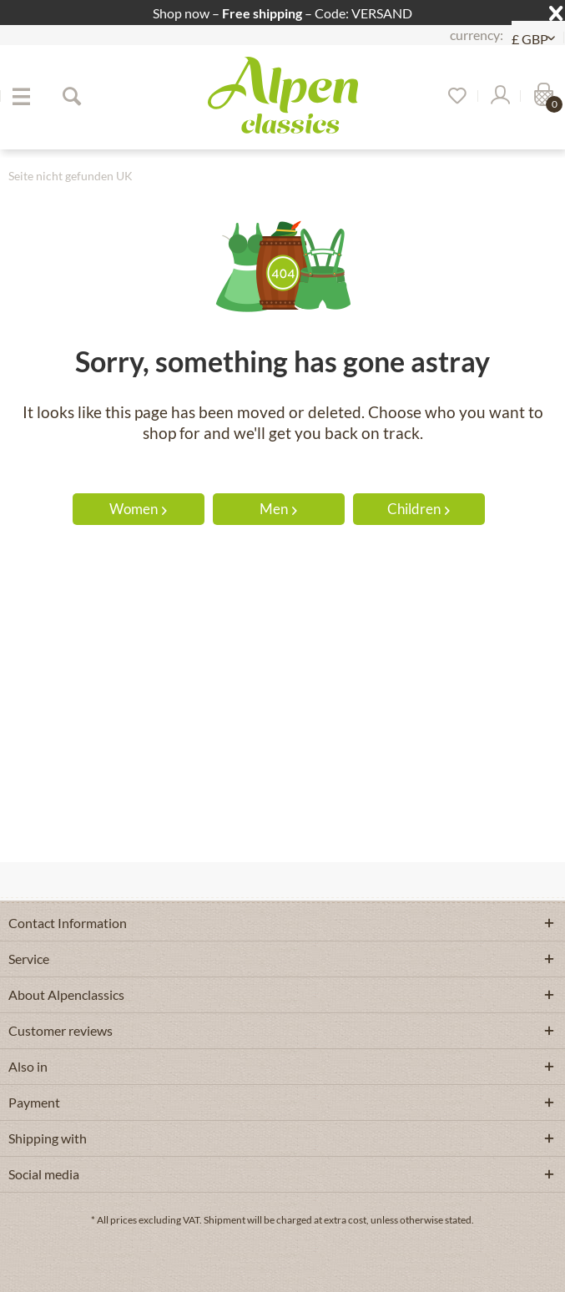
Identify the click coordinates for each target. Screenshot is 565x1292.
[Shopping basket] (541, 96)
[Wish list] (451, 96)
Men (278, 508)
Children (418, 508)
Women (138, 508)
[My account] (499, 96)
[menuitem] (21, 96)
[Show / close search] (71, 96)
